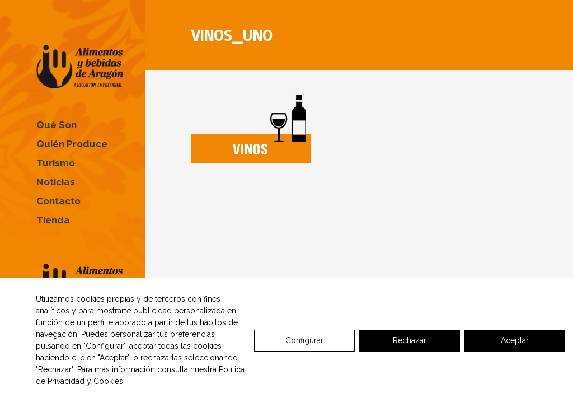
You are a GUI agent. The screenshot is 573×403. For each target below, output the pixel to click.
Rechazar (409, 340)
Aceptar (515, 340)
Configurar (304, 340)
